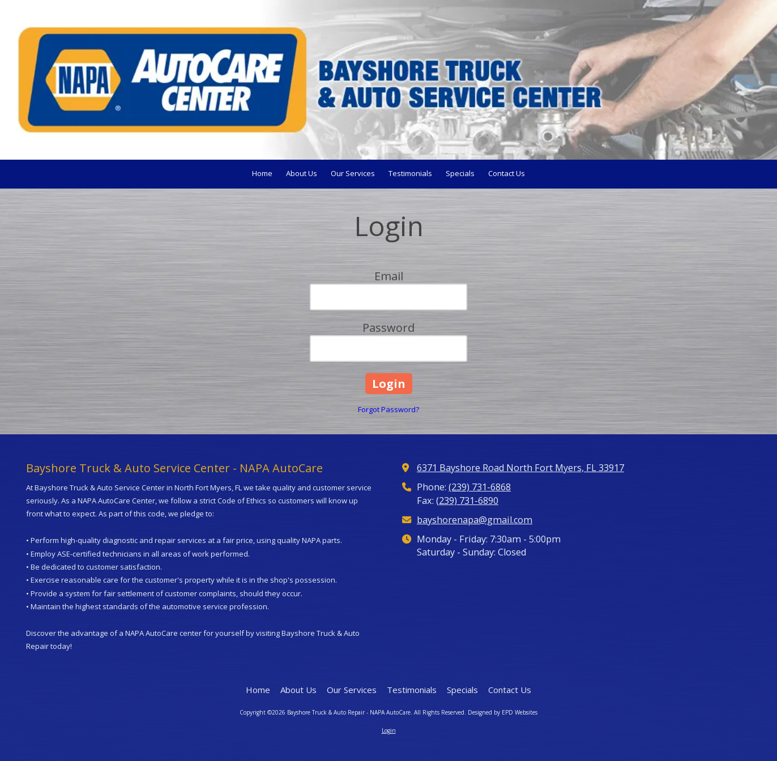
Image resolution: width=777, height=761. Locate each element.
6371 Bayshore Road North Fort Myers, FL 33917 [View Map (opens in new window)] (520, 467)
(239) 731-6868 (480, 487)
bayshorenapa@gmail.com (474, 520)
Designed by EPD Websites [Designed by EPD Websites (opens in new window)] (502, 712)
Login (389, 730)
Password (388, 327)
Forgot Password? (388, 409)
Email (388, 276)
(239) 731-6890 (467, 500)
